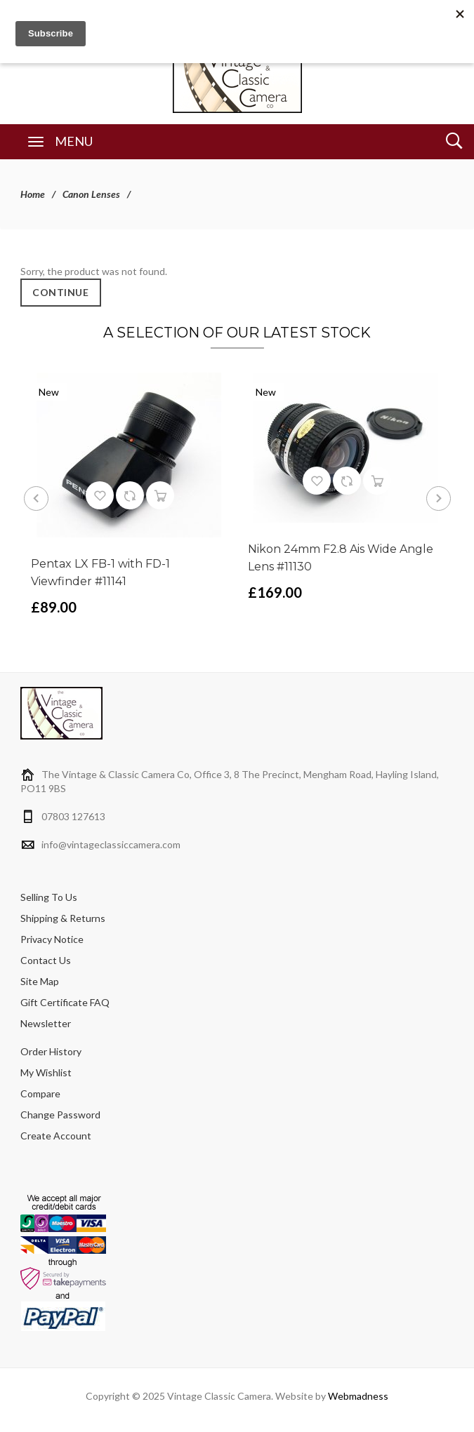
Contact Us (45, 960)
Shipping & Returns (62, 918)
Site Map (39, 981)
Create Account (55, 1136)
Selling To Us (48, 897)
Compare (40, 1093)
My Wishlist (46, 1072)
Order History (50, 1051)
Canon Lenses (91, 194)
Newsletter (45, 1023)
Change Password (60, 1114)
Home (32, 194)
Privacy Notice (52, 939)
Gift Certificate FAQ (65, 1002)
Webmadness (358, 1396)
